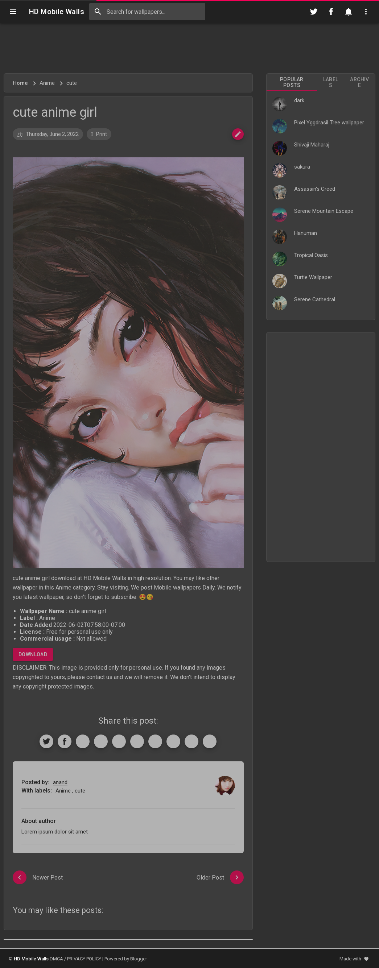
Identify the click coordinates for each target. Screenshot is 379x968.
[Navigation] (13, 11)
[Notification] (348, 11)
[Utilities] (366, 11)
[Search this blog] (147, 11)
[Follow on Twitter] (313, 11)
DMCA (56, 958)
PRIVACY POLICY (84, 958)
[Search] (98, 11)
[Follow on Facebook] (331, 11)
